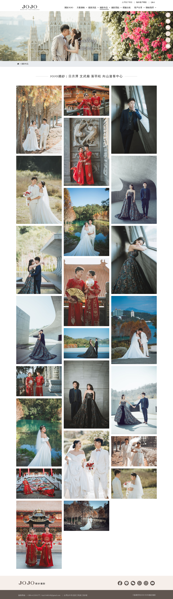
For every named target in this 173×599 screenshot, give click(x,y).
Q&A (153, 2)
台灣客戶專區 (127, 2)
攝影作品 (24, 64)
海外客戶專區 (141, 2)
